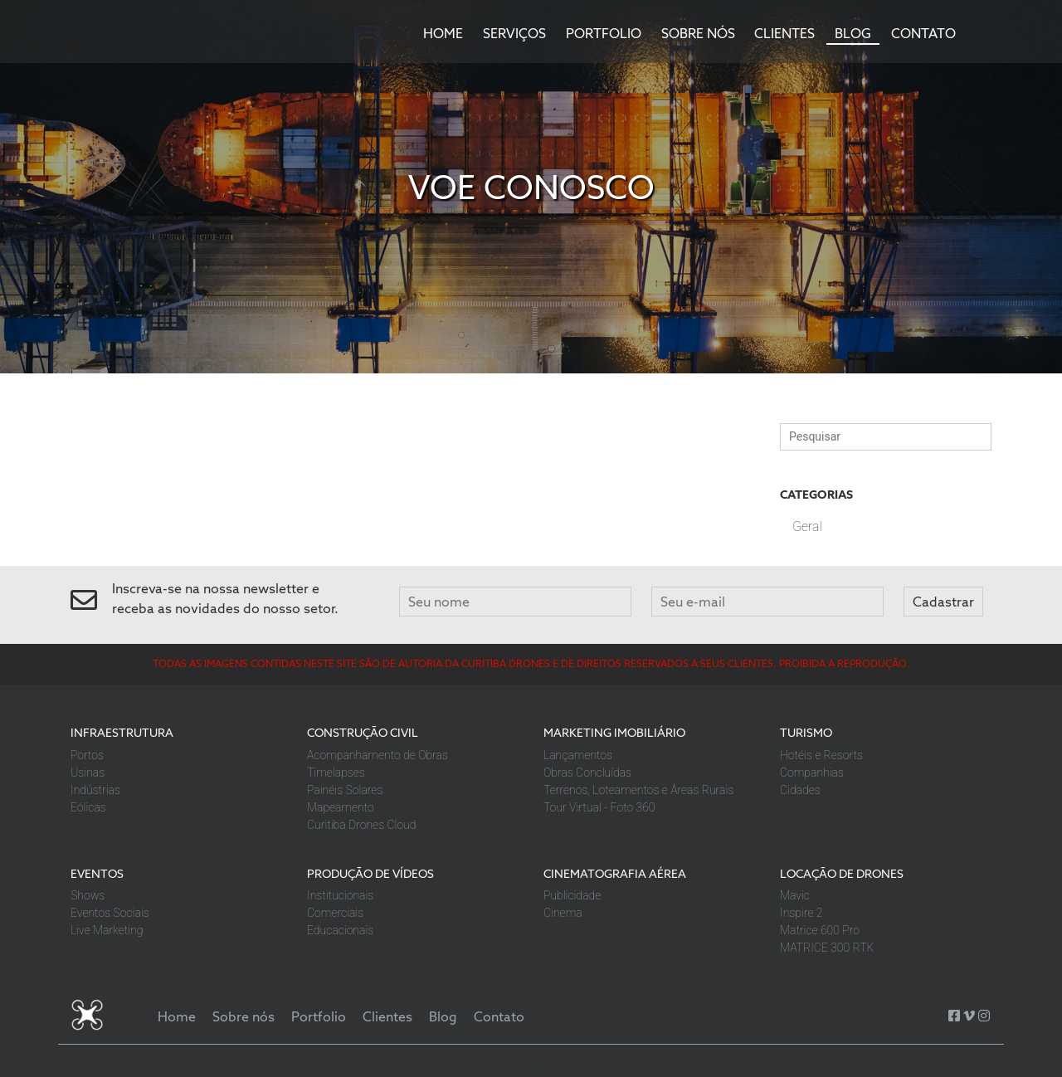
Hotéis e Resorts (821, 755)
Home (443, 33)
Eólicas (88, 807)
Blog (853, 33)
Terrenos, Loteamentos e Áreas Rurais (638, 790)
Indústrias (95, 790)
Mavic (795, 895)
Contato (923, 33)
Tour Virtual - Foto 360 (599, 807)
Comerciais (335, 912)
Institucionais (340, 895)
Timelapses (336, 772)
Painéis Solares (344, 790)
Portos (87, 755)
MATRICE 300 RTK (827, 947)
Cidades (800, 790)
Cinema (562, 912)
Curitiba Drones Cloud (361, 824)
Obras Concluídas (587, 772)
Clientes (784, 33)
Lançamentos (577, 755)
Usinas (88, 772)
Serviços (514, 33)
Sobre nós (698, 33)
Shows (88, 895)
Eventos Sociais (110, 912)
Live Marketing (107, 930)
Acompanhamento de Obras (377, 755)
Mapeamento (340, 807)
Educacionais (340, 930)
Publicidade (572, 895)
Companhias (812, 772)
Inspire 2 (801, 912)
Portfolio (603, 33)
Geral (807, 526)
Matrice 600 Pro (820, 930)
